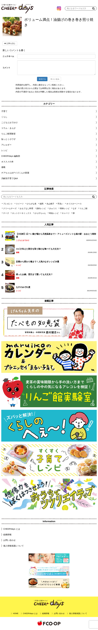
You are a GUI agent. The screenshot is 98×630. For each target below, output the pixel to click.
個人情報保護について (13, 546)
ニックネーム (8, 57)
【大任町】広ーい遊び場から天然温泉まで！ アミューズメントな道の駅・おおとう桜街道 (56, 235)
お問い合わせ (9, 541)
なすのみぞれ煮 (23, 288)
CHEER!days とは (11, 530)
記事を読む (9, 44)
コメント (6, 68)
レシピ (18, 266)
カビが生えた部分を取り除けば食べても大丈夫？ (38, 249)
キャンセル (54, 80)
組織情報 (7, 535)
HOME (15, 614)
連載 (3, 168)
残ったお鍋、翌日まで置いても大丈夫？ (34, 275)
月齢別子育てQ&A (9, 179)
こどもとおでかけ (22, 241)
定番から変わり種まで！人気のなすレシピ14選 (37, 262)
